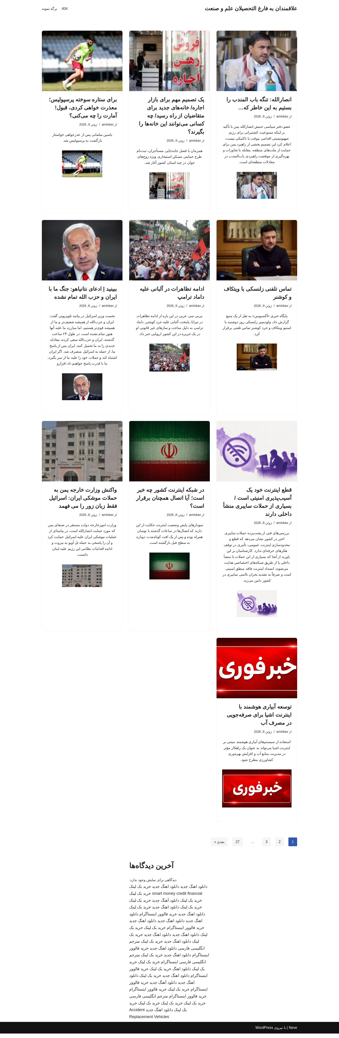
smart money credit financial (177, 898)
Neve (293, 1032)
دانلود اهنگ (181, 973)
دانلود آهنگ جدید (165, 905)
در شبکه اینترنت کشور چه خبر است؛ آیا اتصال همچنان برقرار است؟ (170, 500)
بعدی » (219, 846)
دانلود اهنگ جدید (193, 891)
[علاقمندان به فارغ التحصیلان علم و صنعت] (251, 8)
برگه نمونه (49, 9)
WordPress (264, 1032)
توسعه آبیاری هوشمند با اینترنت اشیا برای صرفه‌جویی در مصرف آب (259, 719)
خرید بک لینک (140, 891)
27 (237, 846)
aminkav (282, 116)
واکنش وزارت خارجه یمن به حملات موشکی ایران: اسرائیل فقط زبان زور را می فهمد (83, 500)
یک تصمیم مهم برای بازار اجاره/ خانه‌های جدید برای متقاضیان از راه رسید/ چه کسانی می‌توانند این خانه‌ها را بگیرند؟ (171, 115)
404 (65, 9)
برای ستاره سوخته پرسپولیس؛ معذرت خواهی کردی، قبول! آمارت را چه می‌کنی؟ (83, 107)
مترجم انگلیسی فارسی (148, 1000)
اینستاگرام (169, 966)
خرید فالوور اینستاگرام (158, 918)
